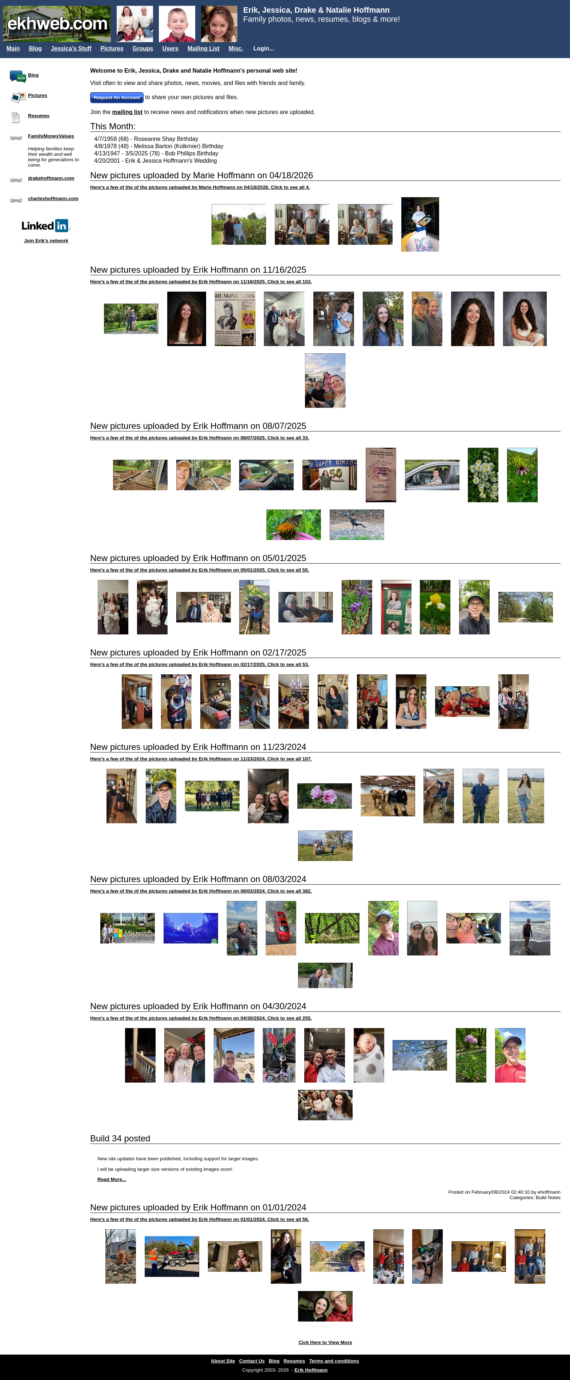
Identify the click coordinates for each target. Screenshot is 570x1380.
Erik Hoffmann (311, 1370)
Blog (35, 48)
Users (170, 48)
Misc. (236, 48)
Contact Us (252, 1361)
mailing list (127, 112)
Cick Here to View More (325, 1342)
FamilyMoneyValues (51, 136)
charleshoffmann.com (53, 198)
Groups (143, 48)
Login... (263, 48)
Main (13, 48)
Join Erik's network (46, 228)
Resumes (38, 115)
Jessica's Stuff (71, 48)
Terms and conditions (334, 1361)
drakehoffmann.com (51, 178)
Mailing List (204, 48)
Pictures (111, 48)
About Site (223, 1361)
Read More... (111, 1179)
